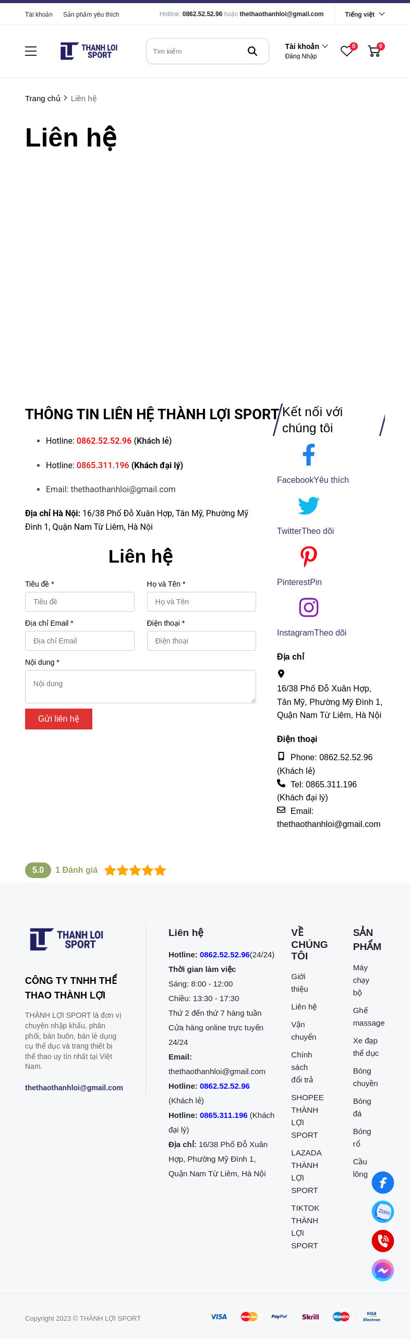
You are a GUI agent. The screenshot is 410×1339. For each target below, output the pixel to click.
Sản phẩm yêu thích (91, 14)
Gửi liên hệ (58, 718)
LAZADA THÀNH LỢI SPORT (304, 1171)
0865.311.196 (224, 1115)
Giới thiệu (299, 982)
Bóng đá (362, 1107)
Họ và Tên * (166, 584)
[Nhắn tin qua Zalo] (382, 1211)
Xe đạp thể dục (366, 1046)
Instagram (295, 632)
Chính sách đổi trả (302, 1067)
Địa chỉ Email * (49, 623)
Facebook (295, 480)
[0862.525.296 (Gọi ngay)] (382, 1241)
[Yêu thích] (331, 480)
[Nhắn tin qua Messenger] (382, 1270)
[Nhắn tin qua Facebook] (382, 1182)
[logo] (88, 51)
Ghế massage (366, 1016)
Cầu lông (360, 1167)
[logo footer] (74, 941)
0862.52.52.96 (203, 14)
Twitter (289, 531)
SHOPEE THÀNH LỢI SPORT (304, 1116)
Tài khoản (39, 14)
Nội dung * (42, 662)
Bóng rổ (362, 1137)
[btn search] (252, 51)
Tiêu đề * (39, 584)
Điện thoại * (166, 623)
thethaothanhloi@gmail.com (282, 14)
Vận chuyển (303, 1030)
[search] (207, 51)
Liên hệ (304, 1006)
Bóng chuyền (365, 1077)
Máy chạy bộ (361, 980)
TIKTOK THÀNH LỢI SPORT (304, 1226)
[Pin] (316, 582)
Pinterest (293, 582)
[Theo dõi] (318, 531)
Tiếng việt (360, 14)
